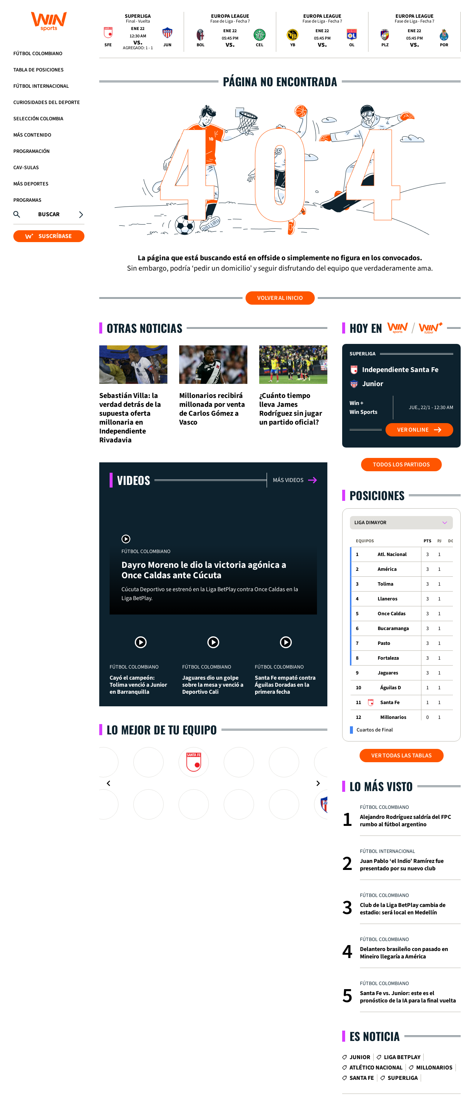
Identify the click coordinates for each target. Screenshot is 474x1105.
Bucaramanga (393, 628)
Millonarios (393, 717)
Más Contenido (32, 135)
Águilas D (390, 688)
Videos (133, 480)
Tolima (385, 584)
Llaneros (387, 599)
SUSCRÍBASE (48, 236)
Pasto (384, 643)
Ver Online (419, 430)
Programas (27, 200)
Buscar (48, 214)
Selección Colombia (38, 119)
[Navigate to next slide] (318, 783)
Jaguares (388, 673)
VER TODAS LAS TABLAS (401, 755)
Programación (31, 151)
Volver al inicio (280, 298)
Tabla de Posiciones (38, 70)
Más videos (295, 480)
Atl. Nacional (392, 554)
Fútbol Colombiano (37, 53)
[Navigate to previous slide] (108, 783)
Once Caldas (391, 613)
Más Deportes (31, 184)
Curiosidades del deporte (46, 102)
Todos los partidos (401, 465)
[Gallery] (213, 783)
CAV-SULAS (26, 167)
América (387, 569)
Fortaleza (388, 658)
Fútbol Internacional (41, 86)
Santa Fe (390, 702)
